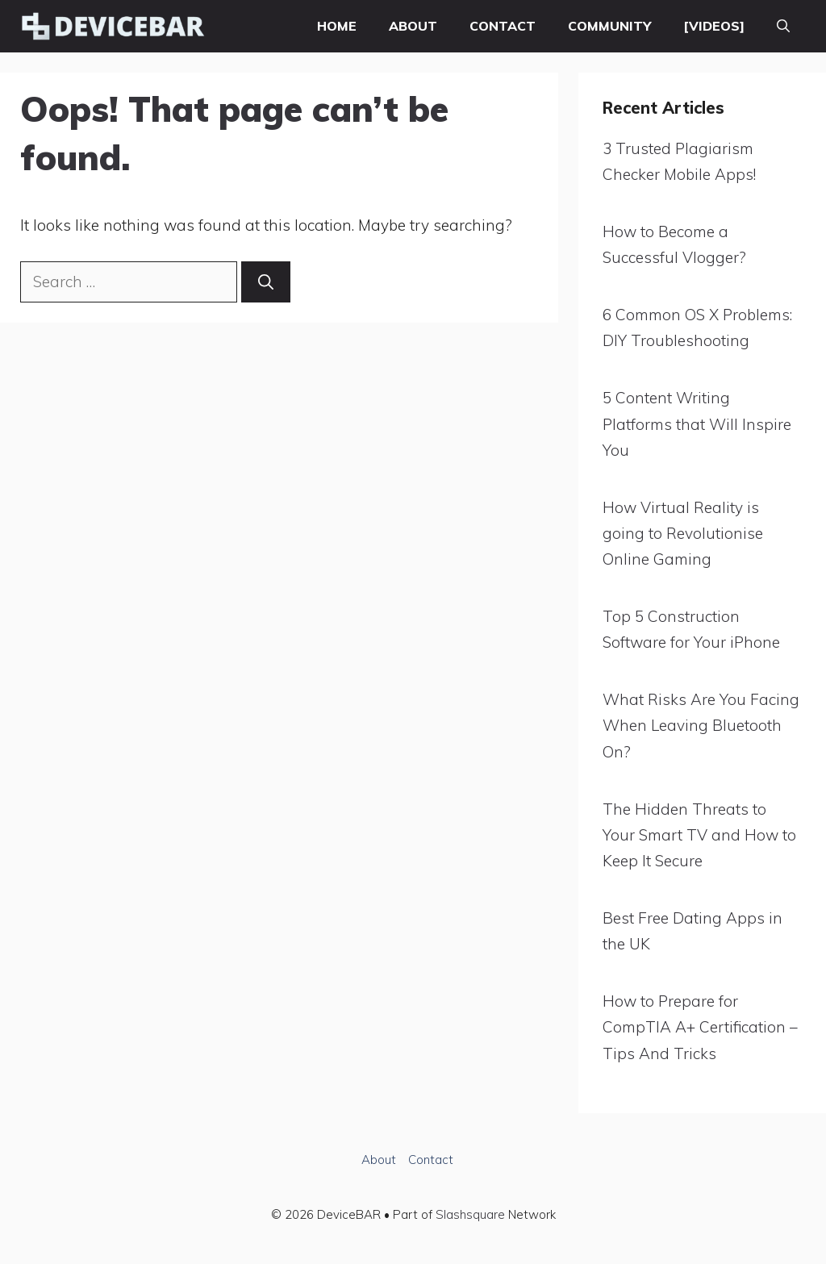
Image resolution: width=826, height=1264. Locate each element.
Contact (502, 26)
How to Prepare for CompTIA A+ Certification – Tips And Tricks (700, 1027)
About (413, 26)
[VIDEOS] (714, 26)
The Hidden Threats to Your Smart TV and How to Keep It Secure (699, 835)
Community (609, 26)
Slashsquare (470, 1214)
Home (337, 26)
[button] (783, 26)
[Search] (265, 281)
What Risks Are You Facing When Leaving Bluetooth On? (701, 725)
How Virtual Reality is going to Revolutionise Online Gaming (683, 533)
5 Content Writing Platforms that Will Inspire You (697, 424)
